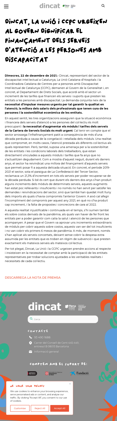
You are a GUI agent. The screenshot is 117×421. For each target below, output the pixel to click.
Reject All (40, 408)
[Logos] (31, 373)
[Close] (70, 384)
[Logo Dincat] (55, 9)
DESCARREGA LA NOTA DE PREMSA (33, 277)
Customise (20, 408)
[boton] (6, 6)
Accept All (59, 408)
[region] (39, 398)
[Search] (63, 319)
